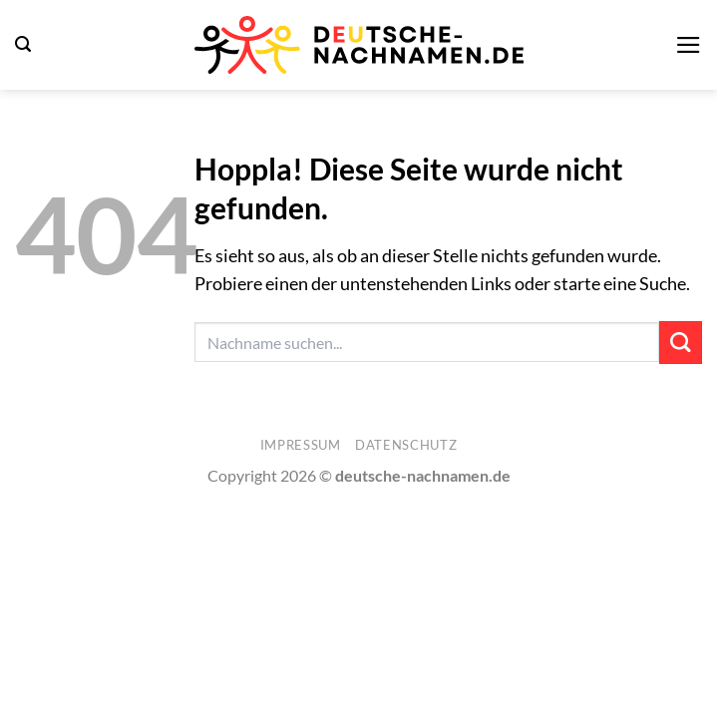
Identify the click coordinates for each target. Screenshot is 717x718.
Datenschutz (406, 445)
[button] (23, 44)
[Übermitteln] (680, 342)
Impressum (300, 445)
